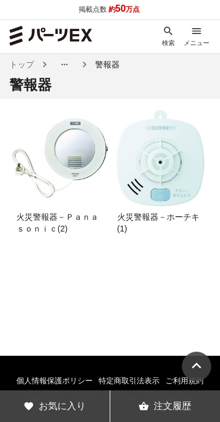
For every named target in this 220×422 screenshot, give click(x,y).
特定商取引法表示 (129, 380)
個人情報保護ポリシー (54, 380)
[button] (64, 64)
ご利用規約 (184, 380)
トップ (21, 64)
